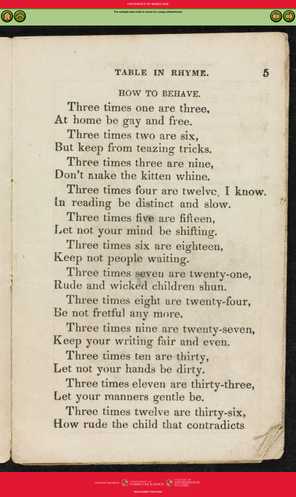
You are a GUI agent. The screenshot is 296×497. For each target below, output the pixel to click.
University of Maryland (148, 4)
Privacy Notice (156, 491)
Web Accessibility (141, 491)
